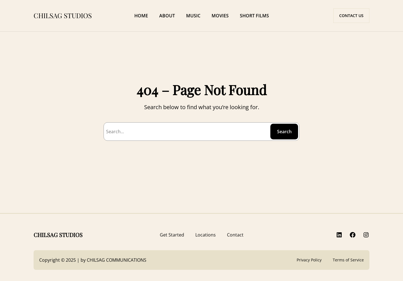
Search (284, 131)
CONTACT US (351, 15)
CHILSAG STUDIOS (63, 15)
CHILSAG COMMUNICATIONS (116, 260)
